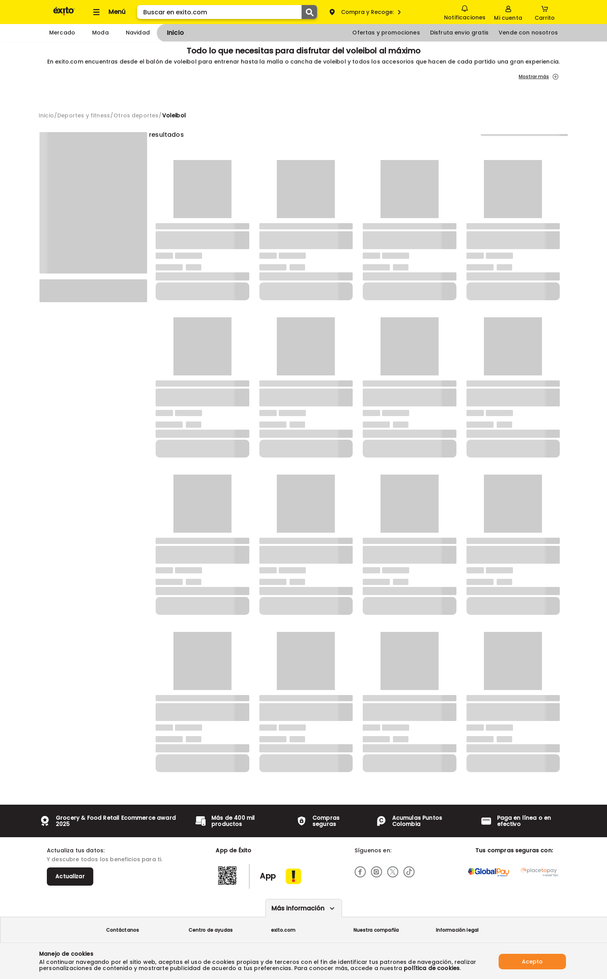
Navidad (138, 32)
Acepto (532, 961)
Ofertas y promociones (386, 32)
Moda (100, 32)
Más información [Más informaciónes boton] (297, 908)
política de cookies (432, 968)
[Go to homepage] (46, 115)
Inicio (175, 32)
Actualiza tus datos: (76, 850)
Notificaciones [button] (464, 12)
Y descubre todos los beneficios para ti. (104, 859)
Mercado (62, 32)
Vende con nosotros (528, 32)
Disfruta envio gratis (459, 32)
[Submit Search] (309, 12)
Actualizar (70, 876)
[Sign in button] (508, 12)
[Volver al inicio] (64, 14)
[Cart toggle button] (545, 12)
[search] (227, 12)
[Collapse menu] (108, 12)
